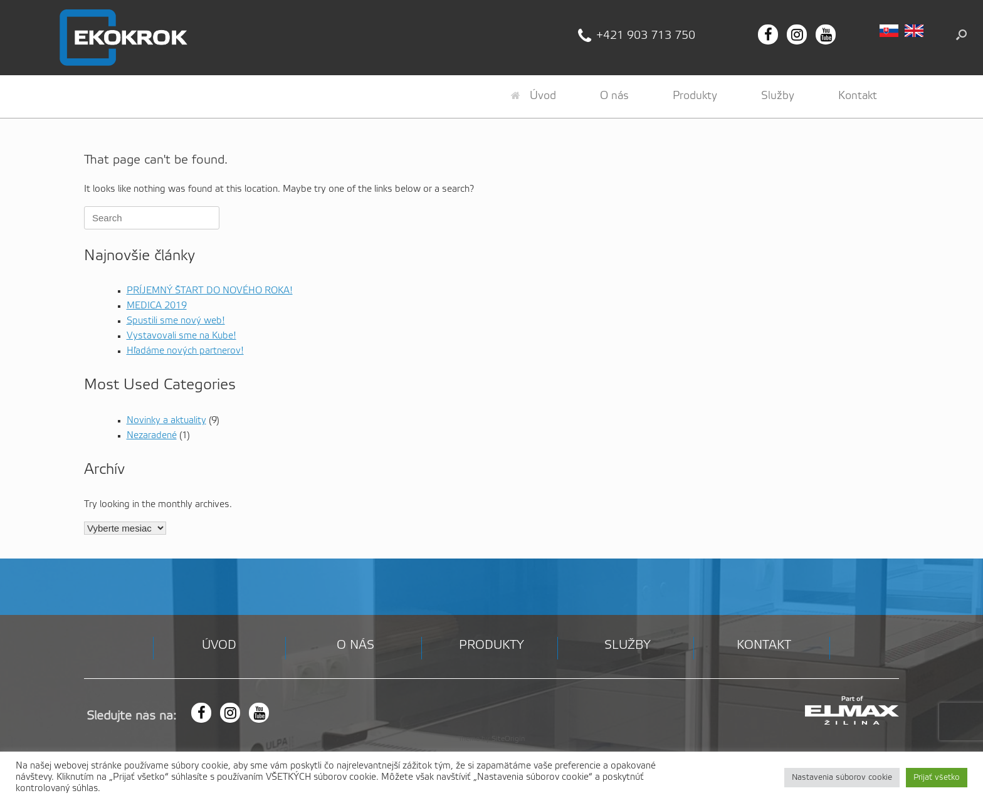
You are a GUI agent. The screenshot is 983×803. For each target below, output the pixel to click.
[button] (961, 34)
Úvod (533, 96)
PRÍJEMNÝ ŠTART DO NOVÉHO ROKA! (210, 290)
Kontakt (857, 96)
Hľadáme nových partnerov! (185, 351)
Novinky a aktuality (166, 420)
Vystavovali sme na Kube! (181, 336)
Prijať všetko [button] (936, 777)
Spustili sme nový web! (176, 321)
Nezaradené (152, 435)
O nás (614, 96)
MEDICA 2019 (157, 306)
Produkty (695, 96)
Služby (777, 96)
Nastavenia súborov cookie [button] (842, 777)
